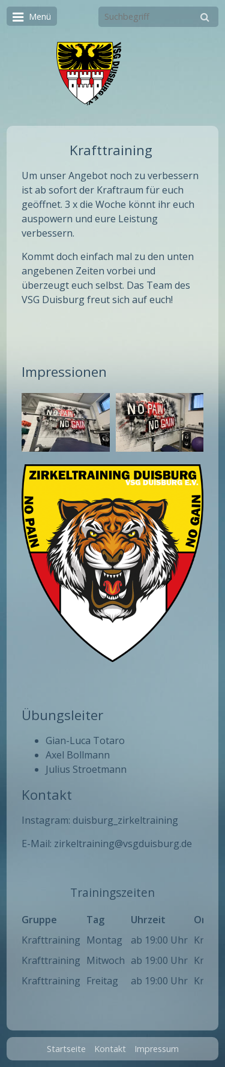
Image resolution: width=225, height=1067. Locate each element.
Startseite (66, 1048)
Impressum (156, 1048)
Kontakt (110, 1048)
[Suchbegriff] (158, 17)
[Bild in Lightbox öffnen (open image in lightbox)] (65, 422)
